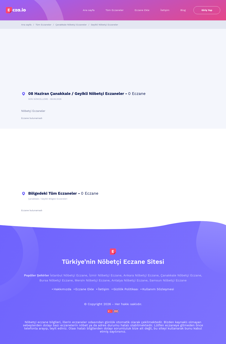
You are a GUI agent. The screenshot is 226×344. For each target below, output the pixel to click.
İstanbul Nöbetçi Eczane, (69, 275)
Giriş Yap (207, 10)
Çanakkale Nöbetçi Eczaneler (71, 25)
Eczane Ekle (142, 10)
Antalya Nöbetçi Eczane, (129, 280)
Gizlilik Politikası (125, 289)
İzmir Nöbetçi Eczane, (105, 275)
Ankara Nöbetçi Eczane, (141, 275)
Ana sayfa (88, 10)
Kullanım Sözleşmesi (158, 289)
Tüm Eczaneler (114, 10)
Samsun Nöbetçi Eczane (168, 280)
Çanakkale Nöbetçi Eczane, (181, 275)
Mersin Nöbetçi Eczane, (92, 280)
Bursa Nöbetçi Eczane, (56, 280)
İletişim (164, 10)
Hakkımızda (62, 289)
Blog (183, 10)
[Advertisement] (113, 60)
